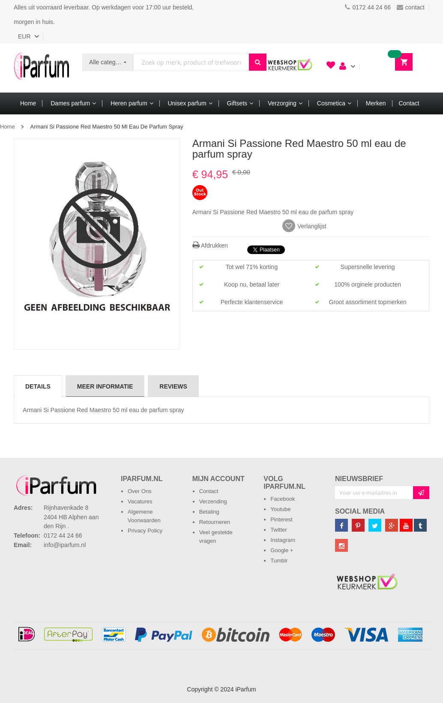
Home (7, 126)
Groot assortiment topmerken (368, 302)
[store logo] (41, 68)
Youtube (280, 509)
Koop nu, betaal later (251, 284)
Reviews (173, 386)
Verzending (213, 501)
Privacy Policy (145, 530)
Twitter (278, 530)
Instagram (282, 540)
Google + (281, 550)
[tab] (38, 386)
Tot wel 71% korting (252, 266)
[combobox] (191, 62)
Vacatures (140, 501)
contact (411, 7)
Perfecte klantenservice (252, 302)
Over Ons (140, 491)
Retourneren (214, 522)
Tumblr (278, 560)
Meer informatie (105, 386)
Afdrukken (210, 245)
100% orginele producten (367, 284)
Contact (209, 491)
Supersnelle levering (368, 266)
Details (38, 386)
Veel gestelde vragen (216, 536)
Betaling (209, 512)
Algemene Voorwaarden (144, 516)
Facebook (282, 499)
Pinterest (281, 519)
